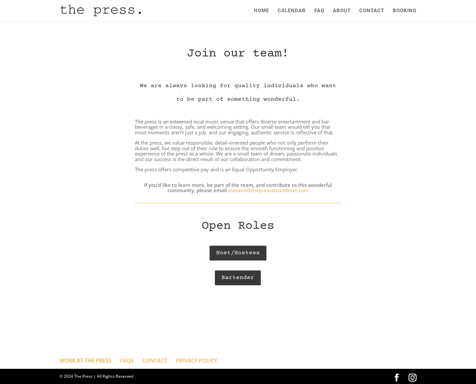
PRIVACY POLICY (196, 360)
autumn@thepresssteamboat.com (268, 190)
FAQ (319, 11)
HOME (261, 11)
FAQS (127, 360)
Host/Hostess (238, 253)
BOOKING (404, 11)
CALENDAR (292, 11)
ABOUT (342, 11)
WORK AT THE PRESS (85, 360)
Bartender (237, 277)
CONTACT (371, 11)
